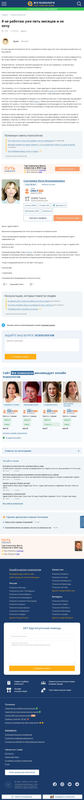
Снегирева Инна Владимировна (44, 180)
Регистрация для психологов (22, 772)
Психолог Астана (48, 184)
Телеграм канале (48, 325)
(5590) (30, 205)
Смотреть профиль (38, 218)
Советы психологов (18, 15)
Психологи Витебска (61, 607)
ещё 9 (45, 428)
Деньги (23, 31)
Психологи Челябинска (19, 611)
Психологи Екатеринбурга (20, 597)
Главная (5, 15)
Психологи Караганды (61, 584)
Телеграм (42, 170)
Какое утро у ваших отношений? (19, 522)
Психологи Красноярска (19, 607)
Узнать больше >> (67, 169)
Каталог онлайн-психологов (15, 433)
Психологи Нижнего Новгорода (23, 601)
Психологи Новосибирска (20, 594)
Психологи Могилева (61, 611)
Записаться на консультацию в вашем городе (62, 682)
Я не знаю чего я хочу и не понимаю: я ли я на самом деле (31, 141)
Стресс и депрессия (48, 424)
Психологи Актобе (60, 587)
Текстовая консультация (60, 690)
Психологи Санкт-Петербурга (22, 591)
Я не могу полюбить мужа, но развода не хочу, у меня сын (31, 305)
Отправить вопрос (42, 668)
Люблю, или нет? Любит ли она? (16, 483)
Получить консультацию (68, 218)
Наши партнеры (12, 757)
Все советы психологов (13, 503)
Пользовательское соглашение (18, 735)
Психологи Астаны (60, 577)
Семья (6, 424)
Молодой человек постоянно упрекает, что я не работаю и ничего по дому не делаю (41, 144)
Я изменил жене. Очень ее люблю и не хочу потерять (29, 301)
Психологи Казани (17, 604)
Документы (11, 730)
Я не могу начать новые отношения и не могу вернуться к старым (31, 474)
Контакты (9, 753)
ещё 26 (65, 428)
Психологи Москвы (17, 587)
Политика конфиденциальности (19, 738)
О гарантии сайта (13, 438)
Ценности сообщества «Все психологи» (22, 723)
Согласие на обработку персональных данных (25, 742)
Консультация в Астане (39, 200)
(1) (61, 205)
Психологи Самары (17, 614)
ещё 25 (25, 428)
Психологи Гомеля (60, 604)
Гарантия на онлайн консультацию (20, 708)
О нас (7, 764)
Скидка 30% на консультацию (18, 715)
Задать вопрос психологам (16, 156)
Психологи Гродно (60, 614)
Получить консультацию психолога (42, 9)
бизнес (37, 101)
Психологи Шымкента (61, 580)
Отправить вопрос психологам (18, 761)
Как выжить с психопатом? (14, 494)
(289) (32, 211)
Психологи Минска (60, 601)
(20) (44, 205)
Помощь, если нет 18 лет (15, 719)
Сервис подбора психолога (21, 682)
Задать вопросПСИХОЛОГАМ (82, 522)
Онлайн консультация (20, 690)
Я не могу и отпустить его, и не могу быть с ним (23, 466)
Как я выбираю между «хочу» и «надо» (23, 151)
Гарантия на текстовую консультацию (21, 712)
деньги (52, 91)
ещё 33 (5, 428)
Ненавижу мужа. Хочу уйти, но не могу (23, 309)
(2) (47, 211)
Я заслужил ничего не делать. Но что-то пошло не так (28, 527)
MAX (40, 172)
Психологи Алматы (60, 574)
